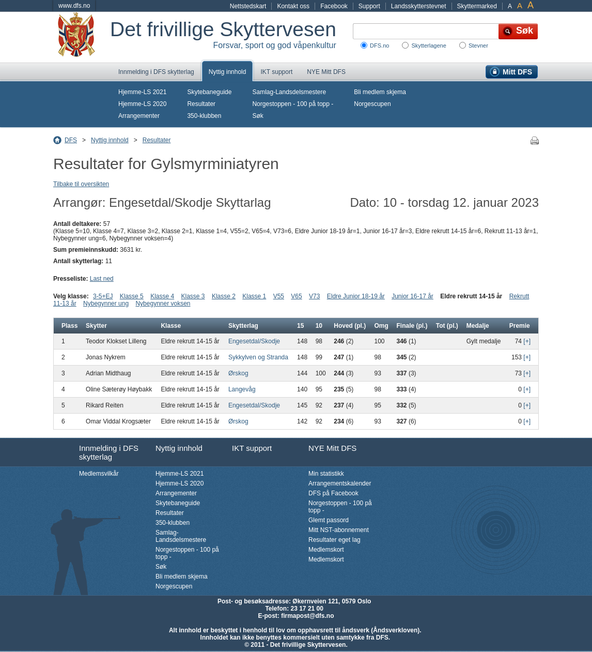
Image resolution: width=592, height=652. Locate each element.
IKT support (276, 71)
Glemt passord (328, 520)
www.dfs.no (74, 5)
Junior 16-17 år (412, 296)
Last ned (102, 278)
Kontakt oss (293, 6)
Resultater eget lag (334, 539)
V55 (278, 296)
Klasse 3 (193, 296)
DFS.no (379, 45)
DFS (71, 140)
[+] (527, 341)
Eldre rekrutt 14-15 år (471, 296)
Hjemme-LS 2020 (142, 104)
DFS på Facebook (333, 493)
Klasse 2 (224, 296)
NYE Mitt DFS (326, 71)
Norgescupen (372, 104)
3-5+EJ (103, 296)
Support (369, 6)
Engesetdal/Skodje (254, 341)
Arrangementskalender (339, 483)
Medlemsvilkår (99, 473)
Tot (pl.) (447, 325)
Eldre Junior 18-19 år (356, 296)
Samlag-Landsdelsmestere (289, 92)
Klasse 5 (132, 296)
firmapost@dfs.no (307, 615)
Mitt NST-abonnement (338, 530)
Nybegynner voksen (162, 303)
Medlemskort (326, 549)
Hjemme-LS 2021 (142, 92)
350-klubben (204, 115)
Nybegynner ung (106, 303)
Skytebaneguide (209, 92)
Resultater (201, 104)
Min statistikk (326, 473)
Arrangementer (139, 115)
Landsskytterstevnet (418, 6)
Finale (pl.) (412, 325)
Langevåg (242, 389)
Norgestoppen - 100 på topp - (292, 104)
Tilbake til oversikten (81, 184)
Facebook (334, 6)
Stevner (478, 45)
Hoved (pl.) (350, 325)
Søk (257, 115)
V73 (314, 296)
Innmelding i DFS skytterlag (156, 71)
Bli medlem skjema (380, 92)
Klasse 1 (254, 296)
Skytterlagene (428, 45)
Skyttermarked (477, 6)
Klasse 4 (162, 296)
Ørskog (238, 373)
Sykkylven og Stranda (258, 357)
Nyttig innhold (227, 71)
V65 (296, 296)
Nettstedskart (248, 6)
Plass (69, 325)
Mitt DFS (517, 72)
